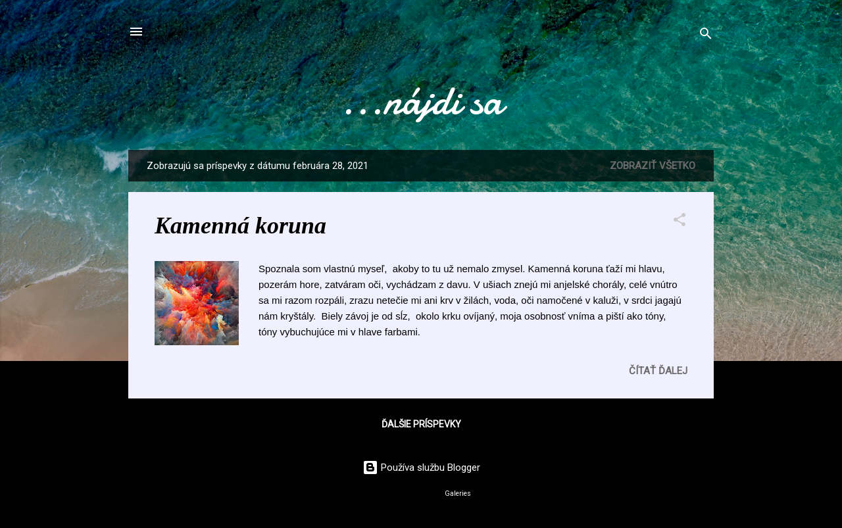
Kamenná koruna (240, 225)
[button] (679, 222)
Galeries (458, 493)
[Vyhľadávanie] (706, 36)
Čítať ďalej (658, 371)
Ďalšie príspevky (421, 424)
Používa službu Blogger (421, 467)
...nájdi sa (421, 100)
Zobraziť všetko (652, 166)
